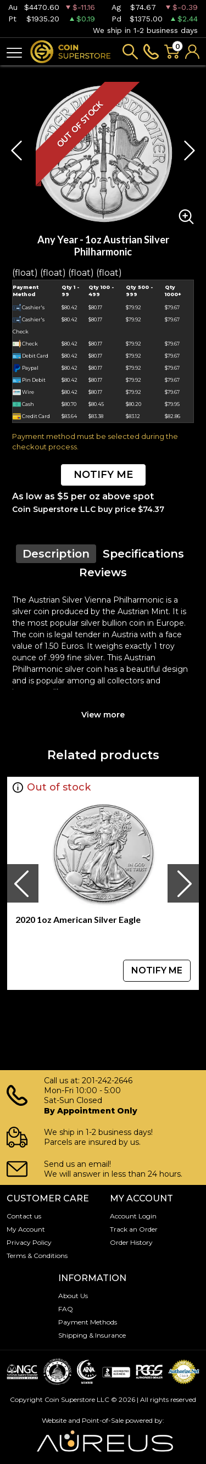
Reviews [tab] (103, 572)
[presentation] (22, 883)
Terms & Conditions (37, 1255)
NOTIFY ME (103, 475)
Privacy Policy (29, 1242)
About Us (73, 1296)
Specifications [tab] (143, 553)
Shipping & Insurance (92, 1335)
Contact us (24, 1216)
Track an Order (134, 1229)
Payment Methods (87, 1322)
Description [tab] (56, 553)
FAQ (65, 1309)
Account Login (133, 1216)
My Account (26, 1229)
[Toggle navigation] (14, 52)
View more (103, 715)
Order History (131, 1242)
